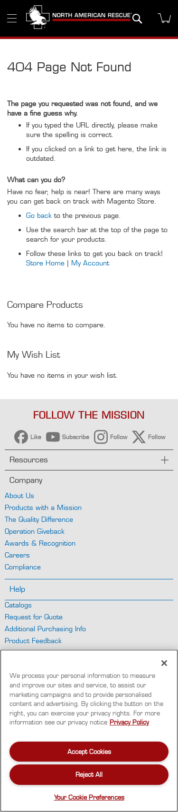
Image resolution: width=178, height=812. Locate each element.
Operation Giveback (35, 531)
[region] (89, 730)
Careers (17, 555)
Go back (39, 215)
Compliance (23, 567)
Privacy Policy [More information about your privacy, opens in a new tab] (129, 722)
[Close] (164, 663)
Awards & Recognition (40, 543)
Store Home (45, 263)
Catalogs (18, 605)
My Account (90, 263)
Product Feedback (33, 640)
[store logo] (79, 18)
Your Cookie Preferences (89, 797)
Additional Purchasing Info (45, 629)
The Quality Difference (39, 519)
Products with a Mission (43, 507)
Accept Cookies (89, 751)
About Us (19, 495)
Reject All (89, 774)
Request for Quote (34, 617)
